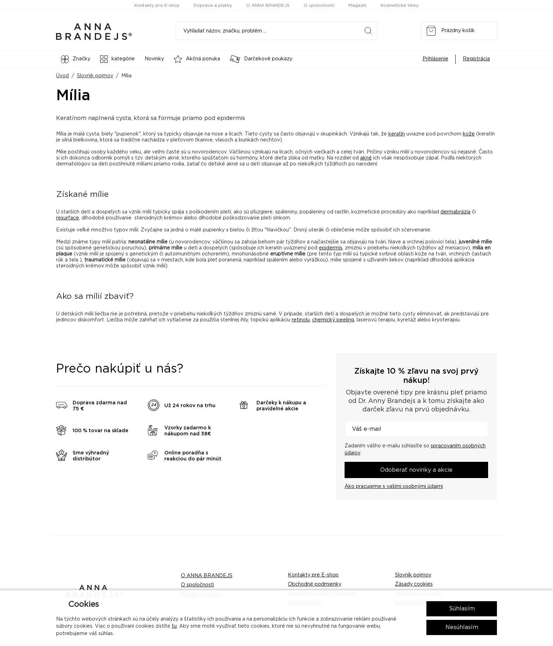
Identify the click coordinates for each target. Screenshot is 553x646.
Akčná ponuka (197, 59)
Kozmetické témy (400, 5)
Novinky (154, 58)
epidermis (330, 248)
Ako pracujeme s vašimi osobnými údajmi (394, 486)
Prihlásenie (435, 58)
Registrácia (476, 58)
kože (469, 134)
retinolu (301, 320)
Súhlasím (462, 608)
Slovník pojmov (95, 75)
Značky (75, 59)
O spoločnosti (319, 5)
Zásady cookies (414, 584)
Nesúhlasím (461, 627)
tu (174, 626)
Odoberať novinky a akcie (416, 470)
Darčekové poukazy (261, 59)
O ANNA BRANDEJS (268, 5)
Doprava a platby (213, 5)
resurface (67, 218)
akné (366, 158)
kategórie (117, 59)
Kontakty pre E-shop (157, 5)
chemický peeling (333, 320)
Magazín (357, 5)
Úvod (62, 75)
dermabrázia (455, 212)
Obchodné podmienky (314, 584)
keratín (396, 134)
